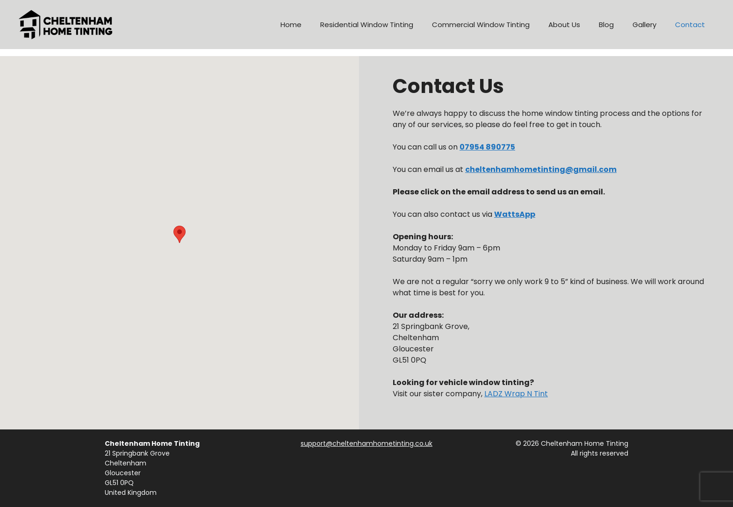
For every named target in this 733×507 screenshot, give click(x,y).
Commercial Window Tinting (481, 24)
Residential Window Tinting (366, 24)
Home (291, 24)
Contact (690, 24)
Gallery (644, 24)
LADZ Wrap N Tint (516, 393)
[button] (179, 234)
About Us (564, 24)
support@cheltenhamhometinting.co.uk (366, 443)
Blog (606, 24)
